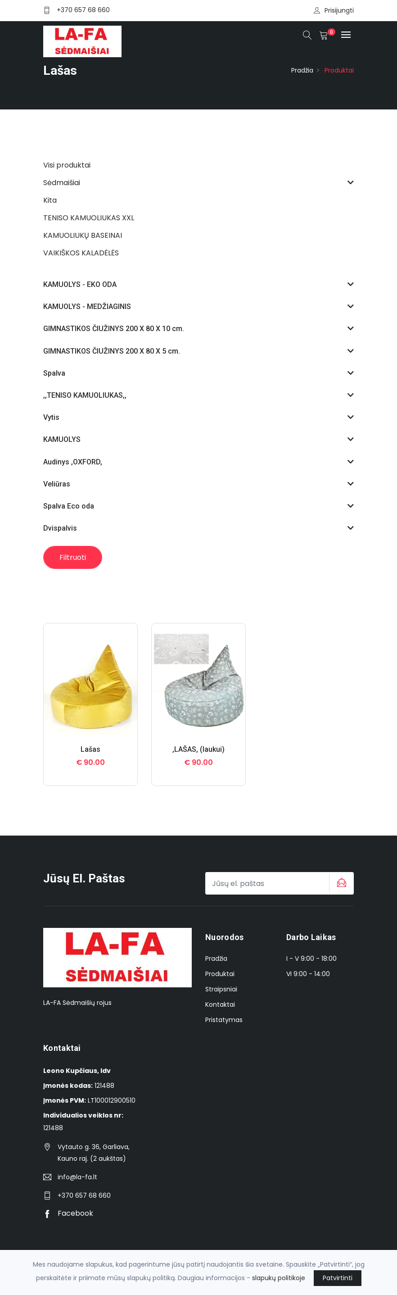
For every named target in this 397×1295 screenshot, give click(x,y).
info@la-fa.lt (77, 1176)
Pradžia (302, 70)
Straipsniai (221, 989)
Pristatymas (224, 1019)
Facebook (68, 1213)
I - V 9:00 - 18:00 (311, 958)
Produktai (220, 973)
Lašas (90, 749)
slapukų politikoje (278, 1277)
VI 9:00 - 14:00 (308, 973)
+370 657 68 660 (83, 9)
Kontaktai (220, 1004)
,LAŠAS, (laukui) (198, 749)
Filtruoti (72, 557)
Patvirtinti (337, 1277)
